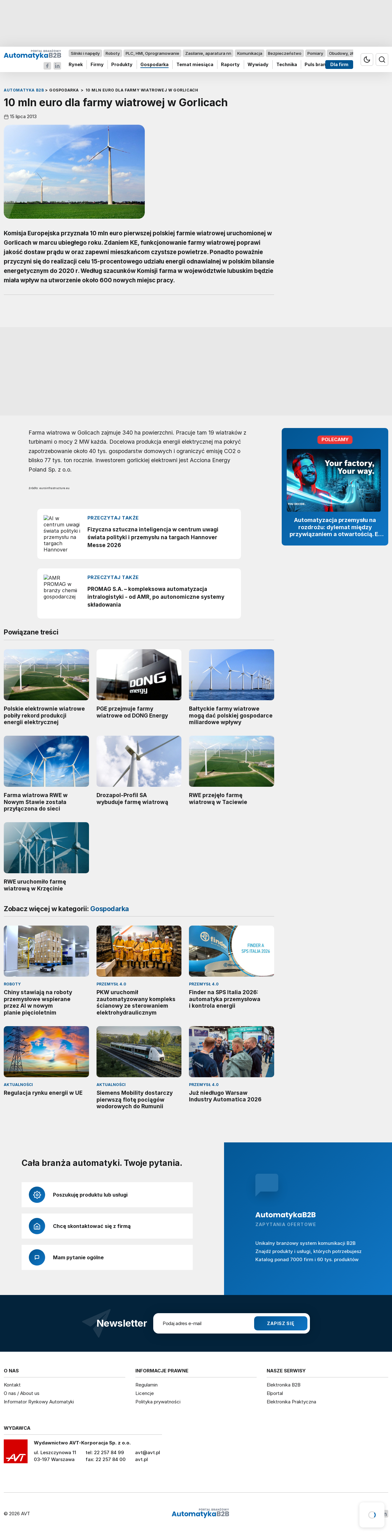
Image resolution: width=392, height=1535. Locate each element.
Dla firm (339, 64)
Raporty (230, 64)
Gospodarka (154, 64)
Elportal (275, 1393)
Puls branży (318, 64)
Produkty (122, 64)
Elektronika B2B (284, 1385)
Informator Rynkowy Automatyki (39, 1402)
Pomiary (315, 53)
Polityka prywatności (157, 1402)
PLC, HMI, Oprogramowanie (152, 53)
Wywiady (258, 64)
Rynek (76, 64)
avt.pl (141, 1459)
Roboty (113, 53)
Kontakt (12, 1385)
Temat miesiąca (194, 64)
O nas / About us (21, 1393)
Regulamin (146, 1385)
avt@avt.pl (147, 1452)
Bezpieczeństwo (284, 53)
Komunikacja (249, 53)
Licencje (144, 1393)
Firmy (97, 64)
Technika (286, 64)
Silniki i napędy (85, 53)
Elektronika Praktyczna (291, 1402)
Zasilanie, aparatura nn (208, 53)
